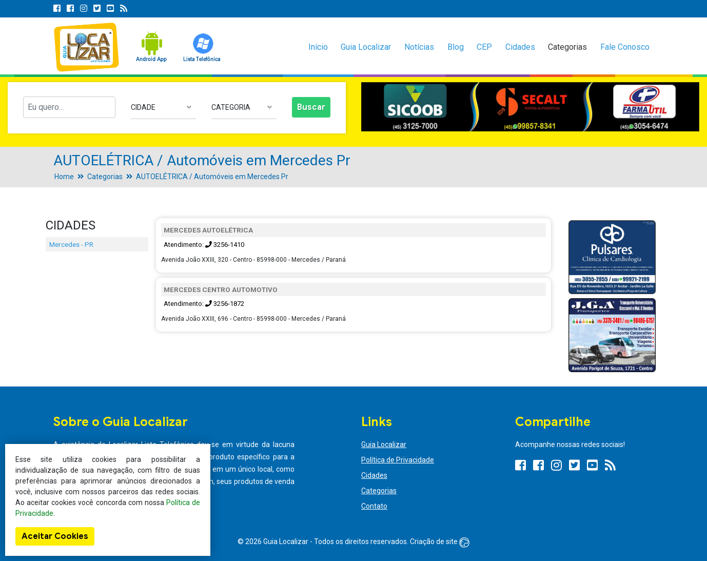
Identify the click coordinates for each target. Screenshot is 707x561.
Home (64, 176)
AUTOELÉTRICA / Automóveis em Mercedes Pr (212, 176)
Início (318, 47)
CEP (484, 47)
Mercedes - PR (71, 244)
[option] (530, 107)
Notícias (419, 47)
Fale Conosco (625, 47)
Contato (374, 506)
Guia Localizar (366, 47)
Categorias (567, 47)
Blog (455, 47)
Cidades (520, 47)
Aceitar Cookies (55, 536)
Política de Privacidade (397, 460)
